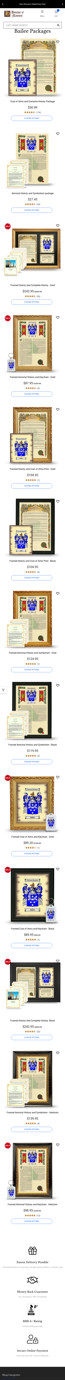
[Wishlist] (58, 41)
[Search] (58, 25)
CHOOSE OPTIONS (31, 118)
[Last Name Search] (32, 25)
